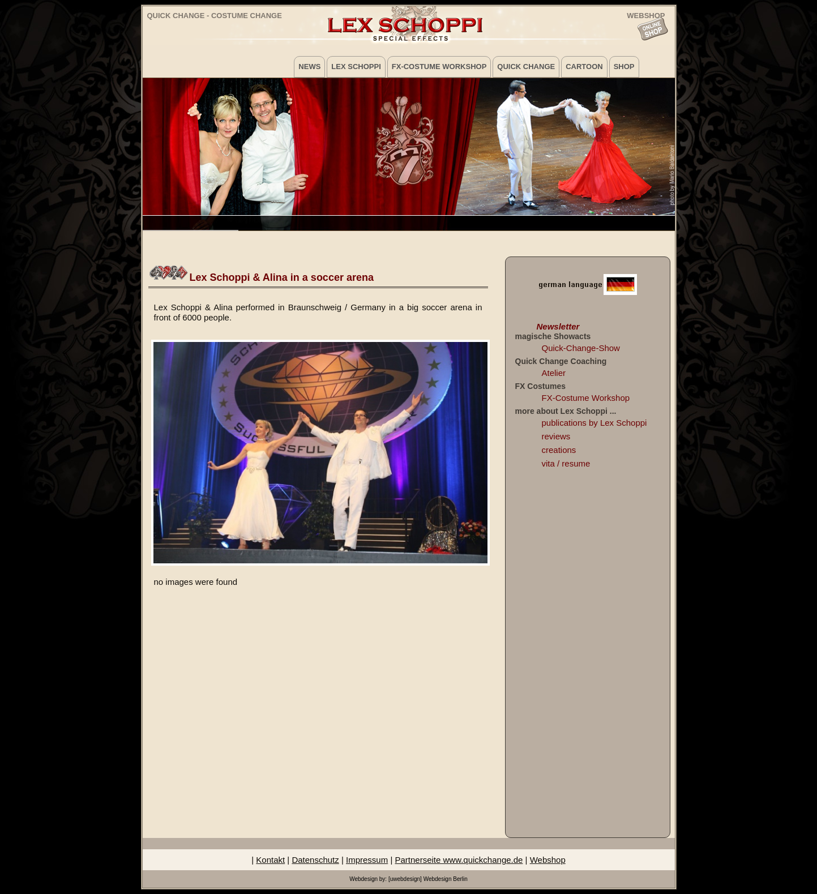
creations (559, 450)
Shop (624, 66)
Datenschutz (315, 860)
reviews (556, 436)
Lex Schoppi (355, 66)
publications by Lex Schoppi (594, 422)
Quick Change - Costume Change (214, 15)
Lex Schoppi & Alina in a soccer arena (282, 277)
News (309, 66)
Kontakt (270, 860)
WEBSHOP (646, 15)
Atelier (554, 373)
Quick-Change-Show (581, 348)
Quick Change (526, 66)
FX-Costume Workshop (439, 66)
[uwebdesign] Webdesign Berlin (428, 879)
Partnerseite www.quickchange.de (459, 860)
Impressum (367, 860)
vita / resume (566, 463)
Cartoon (584, 66)
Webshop (548, 860)
